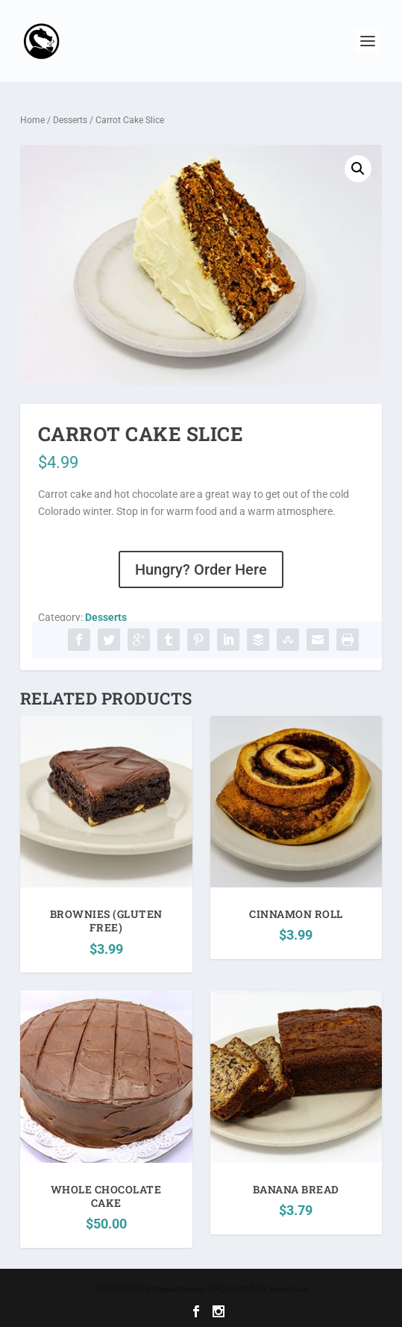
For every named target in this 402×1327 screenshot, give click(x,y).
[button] (358, 168)
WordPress (288, 1289)
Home (32, 120)
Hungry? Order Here (201, 569)
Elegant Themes (180, 1289)
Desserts (70, 120)
